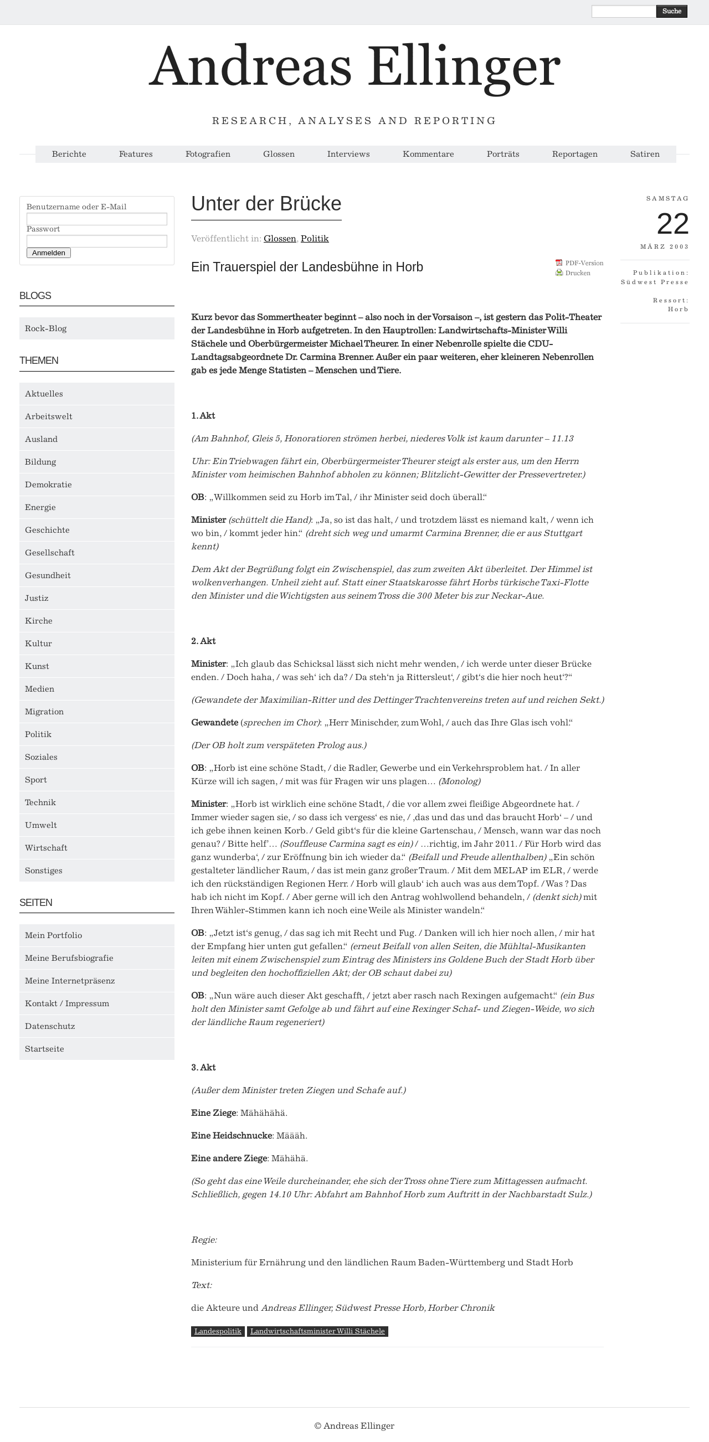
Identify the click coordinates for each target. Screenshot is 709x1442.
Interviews (348, 154)
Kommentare (428, 154)
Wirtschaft (46, 848)
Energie (40, 507)
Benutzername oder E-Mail (77, 207)
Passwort (43, 229)
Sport (36, 780)
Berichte (69, 154)
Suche (671, 11)
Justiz (37, 598)
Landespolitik (218, 1331)
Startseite (44, 1049)
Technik (40, 802)
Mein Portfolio (53, 935)
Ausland (41, 439)
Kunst (37, 666)
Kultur (38, 643)
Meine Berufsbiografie (69, 958)
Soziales (41, 757)
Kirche (39, 621)
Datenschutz (50, 1026)
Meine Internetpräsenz (70, 981)
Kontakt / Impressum (67, 1003)
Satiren (645, 154)
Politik (38, 734)
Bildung (40, 462)
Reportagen (575, 154)
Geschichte (47, 530)
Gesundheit (48, 575)
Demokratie (48, 485)
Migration (44, 712)
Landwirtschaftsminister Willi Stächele (317, 1331)
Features (136, 154)
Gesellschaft (50, 553)
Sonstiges (44, 870)
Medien (39, 689)
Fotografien (208, 154)
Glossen (279, 154)
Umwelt (41, 825)
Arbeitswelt (49, 416)
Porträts (503, 154)
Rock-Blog (45, 328)
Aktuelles (44, 394)
